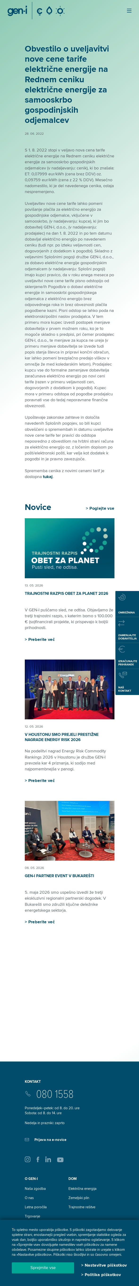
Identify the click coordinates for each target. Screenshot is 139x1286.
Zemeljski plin (78, 1198)
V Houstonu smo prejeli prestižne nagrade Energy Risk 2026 (62, 737)
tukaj (48, 476)
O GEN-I (31, 1179)
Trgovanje (32, 1216)
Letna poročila (36, 1207)
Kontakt (33, 1081)
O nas (29, 1198)
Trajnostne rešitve (81, 1207)
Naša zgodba (35, 1189)
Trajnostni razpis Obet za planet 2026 (66, 593)
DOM (72, 1179)
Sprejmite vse (43, 1267)
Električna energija (82, 1189)
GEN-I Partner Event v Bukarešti (59, 875)
